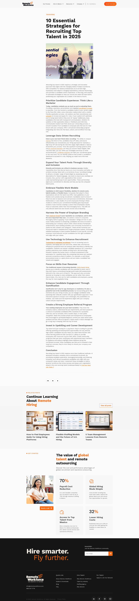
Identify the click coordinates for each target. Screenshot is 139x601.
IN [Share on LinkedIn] (52, 380)
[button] (58, 4)
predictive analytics (63, 152)
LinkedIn (48, 116)
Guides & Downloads (62, 581)
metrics (48, 141)
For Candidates (91, 4)
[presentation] (93, 559)
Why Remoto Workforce (84, 578)
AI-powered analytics (55, 148)
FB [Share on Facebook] (48, 380)
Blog (57, 584)
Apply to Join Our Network (105, 577)
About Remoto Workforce (64, 578)
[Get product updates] (96, 554)
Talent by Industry (82, 581)
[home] (28, 4)
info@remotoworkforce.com (35, 586)
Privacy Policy (61, 599)
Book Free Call (110, 4)
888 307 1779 (30, 588)
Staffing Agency (81, 584)
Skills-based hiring (83, 267)
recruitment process (85, 108)
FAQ (57, 586)
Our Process (46, 4)
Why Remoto (81, 586)
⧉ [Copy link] (57, 380)
